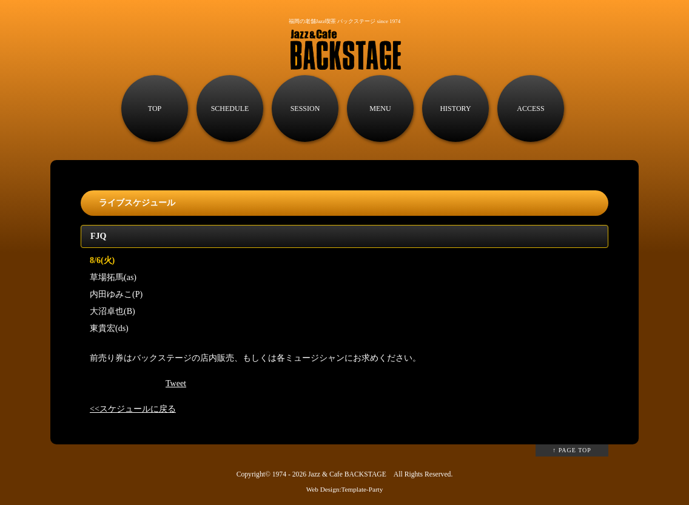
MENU (380, 108)
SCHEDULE (230, 108)
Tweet (176, 383)
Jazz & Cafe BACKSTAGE (347, 474)
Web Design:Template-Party (344, 489)
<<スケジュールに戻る (133, 408)
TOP (154, 108)
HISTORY (455, 108)
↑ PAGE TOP (572, 450)
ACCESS (530, 108)
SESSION (305, 108)
